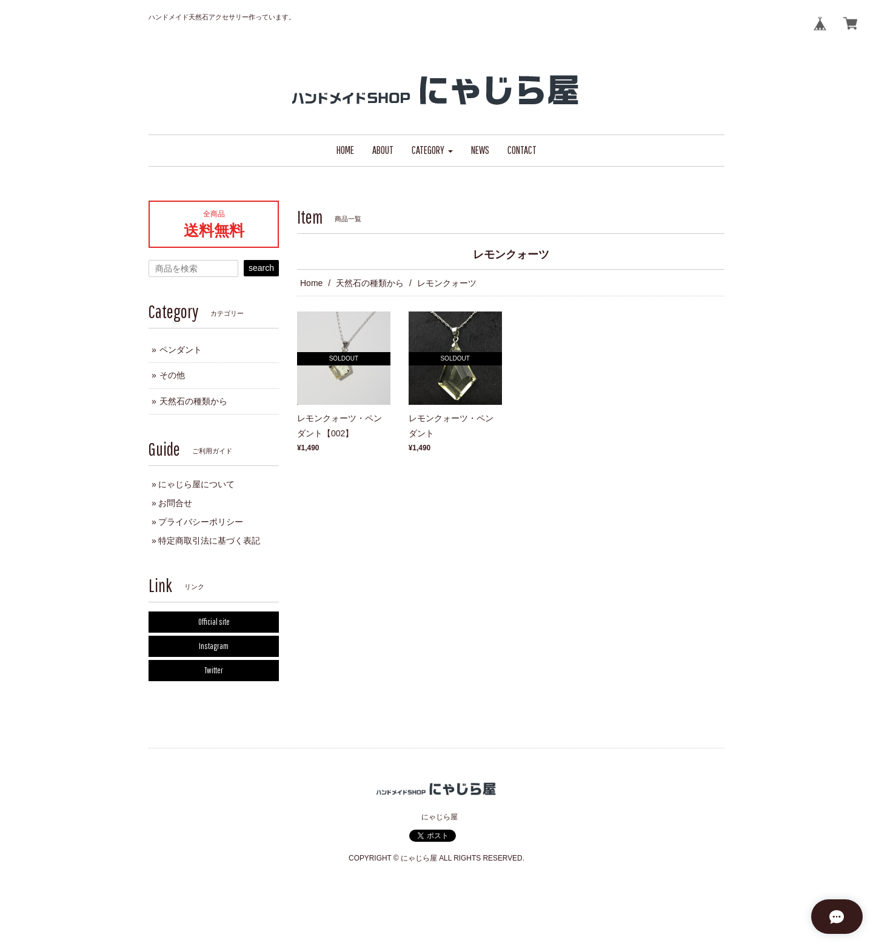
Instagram (214, 646)
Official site (214, 622)
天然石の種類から (370, 283)
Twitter (213, 670)
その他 (172, 375)
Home (311, 283)
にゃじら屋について (196, 484)
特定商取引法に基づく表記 (209, 540)
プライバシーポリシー (200, 522)
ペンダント (180, 350)
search (261, 268)
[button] (432, 150)
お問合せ (175, 503)
